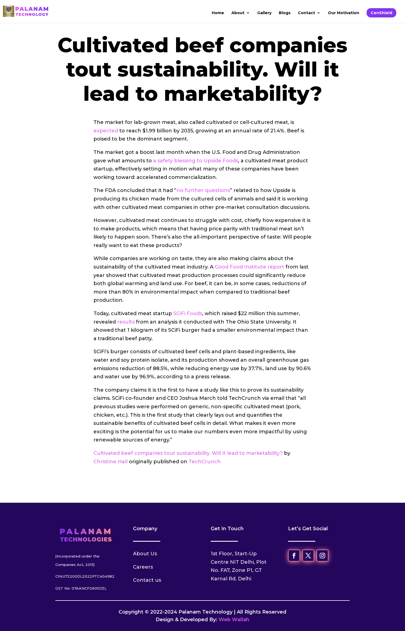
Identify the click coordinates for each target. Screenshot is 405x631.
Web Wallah (234, 620)
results (126, 322)
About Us (145, 554)
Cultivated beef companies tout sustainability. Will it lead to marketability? (188, 453)
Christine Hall (110, 462)
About (237, 13)
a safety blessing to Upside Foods (195, 161)
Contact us (147, 580)
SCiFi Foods (187, 313)
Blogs (285, 13)
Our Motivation (343, 13)
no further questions (203, 190)
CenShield (381, 12)
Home (218, 13)
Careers (143, 567)
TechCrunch (205, 462)
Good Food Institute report (249, 267)
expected (105, 131)
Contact (306, 13)
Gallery (264, 13)
